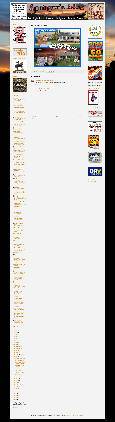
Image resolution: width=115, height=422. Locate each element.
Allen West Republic (19, 107)
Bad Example (17, 128)
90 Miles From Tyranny (19, 98)
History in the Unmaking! (19, 171)
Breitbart (16, 137)
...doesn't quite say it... (20, 358)
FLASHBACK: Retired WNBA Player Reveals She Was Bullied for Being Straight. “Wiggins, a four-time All (20, 191)
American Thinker (18, 117)
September (18, 352)
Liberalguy (17, 206)
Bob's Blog (17, 131)
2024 (15, 334)
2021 (15, 340)
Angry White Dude (18, 121)
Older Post (81, 116)
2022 (15, 338)
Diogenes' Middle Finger (20, 147)
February (18, 386)
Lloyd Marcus (17, 212)
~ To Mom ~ (16, 235)
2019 (15, 344)
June (17, 378)
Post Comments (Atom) (42, 119)
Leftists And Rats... (19, 360)
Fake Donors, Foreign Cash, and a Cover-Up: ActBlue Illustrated (19, 153)
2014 (15, 399)
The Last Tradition (18, 298)
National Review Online (20, 240)
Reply (36, 84)
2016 (15, 395)
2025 (15, 332)
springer (37, 88)
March (17, 384)
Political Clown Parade (19, 264)
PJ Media (16, 258)
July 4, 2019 (18, 370)
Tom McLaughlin (18, 308)
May (17, 380)
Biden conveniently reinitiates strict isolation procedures (19, 134)
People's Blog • (17, 256)
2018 (15, 391)
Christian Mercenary (19, 143)
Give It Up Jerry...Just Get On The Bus (20, 363)
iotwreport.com (18, 196)
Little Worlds (17, 208)
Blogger (81, 415)
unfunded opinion (18, 313)
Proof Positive (17, 271)
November (18, 348)
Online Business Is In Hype (20, 204)
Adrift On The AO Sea (20, 372)
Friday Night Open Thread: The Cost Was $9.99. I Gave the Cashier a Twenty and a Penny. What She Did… (20, 182)
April (17, 382)
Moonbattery (17, 237)
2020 (15, 342)
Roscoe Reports (18, 277)
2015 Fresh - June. (18, 210)
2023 (15, 336)
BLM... (15, 317)
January (18, 388)
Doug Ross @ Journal (19, 150)
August (17, 354)
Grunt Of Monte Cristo (19, 159)
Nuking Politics (18, 247)
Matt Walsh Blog (18, 218)
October (18, 350)
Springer (93, 179)
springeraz (93, 181)
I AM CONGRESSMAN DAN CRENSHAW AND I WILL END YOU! (19, 124)
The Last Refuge (18, 291)
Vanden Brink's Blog (19, 316)
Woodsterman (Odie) (40, 80)
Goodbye (16, 157)
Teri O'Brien (17, 285)
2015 (15, 397)
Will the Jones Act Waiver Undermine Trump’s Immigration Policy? (19, 261)
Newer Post (34, 116)
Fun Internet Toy (17, 129)
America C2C (17, 114)
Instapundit (17, 187)
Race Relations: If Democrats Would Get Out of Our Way (20, 215)
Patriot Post (17, 252)
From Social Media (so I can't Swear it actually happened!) (19, 273)
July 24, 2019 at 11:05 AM (45, 88)
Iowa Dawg (17, 203)
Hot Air (16, 174)
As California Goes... (20, 368)
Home (57, 116)
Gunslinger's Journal (19, 164)
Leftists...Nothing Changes (19, 375)
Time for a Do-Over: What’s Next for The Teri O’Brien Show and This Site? (20, 288)
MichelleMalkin (18, 227)
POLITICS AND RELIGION (17, 268)
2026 (15, 330)
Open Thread (17, 238)
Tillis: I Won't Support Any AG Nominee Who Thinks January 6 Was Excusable (20, 140)
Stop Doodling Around (19, 225)
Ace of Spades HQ (18, 102)
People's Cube (17, 254)
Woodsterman (17, 320)
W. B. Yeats (16, 314)
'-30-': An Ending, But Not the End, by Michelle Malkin (19, 230)
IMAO (15, 178)
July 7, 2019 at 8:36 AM (50, 80)
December (18, 346)
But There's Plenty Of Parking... (20, 366)
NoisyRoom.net (18, 243)
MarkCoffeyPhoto (70, 415)
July (17, 356)
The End (16, 265)
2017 (15, 393)
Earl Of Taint (17, 156)
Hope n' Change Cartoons (18, 170)
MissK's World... (18, 233)
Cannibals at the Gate (19, 144)
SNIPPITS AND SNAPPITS (17, 282)
